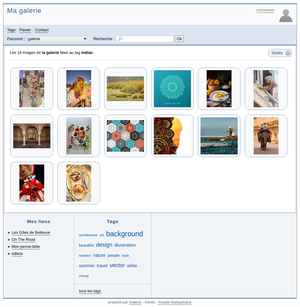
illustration (125, 245)
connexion (265, 10)
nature (99, 255)
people (113, 255)
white (132, 265)
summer (87, 265)
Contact (42, 30)
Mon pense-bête (26, 246)
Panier (25, 30)
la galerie (50, 52)
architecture (88, 235)
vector (117, 265)
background (124, 234)
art (102, 235)
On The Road (23, 239)
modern (85, 255)
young (83, 276)
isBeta (17, 253)
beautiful (86, 245)
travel (102, 265)
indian (87, 52)
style (125, 255)
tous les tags (90, 291)
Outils (277, 53)
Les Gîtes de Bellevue (31, 232)
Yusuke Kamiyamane (174, 302)
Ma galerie (24, 10)
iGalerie (135, 302)
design (104, 245)
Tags (11, 30)
